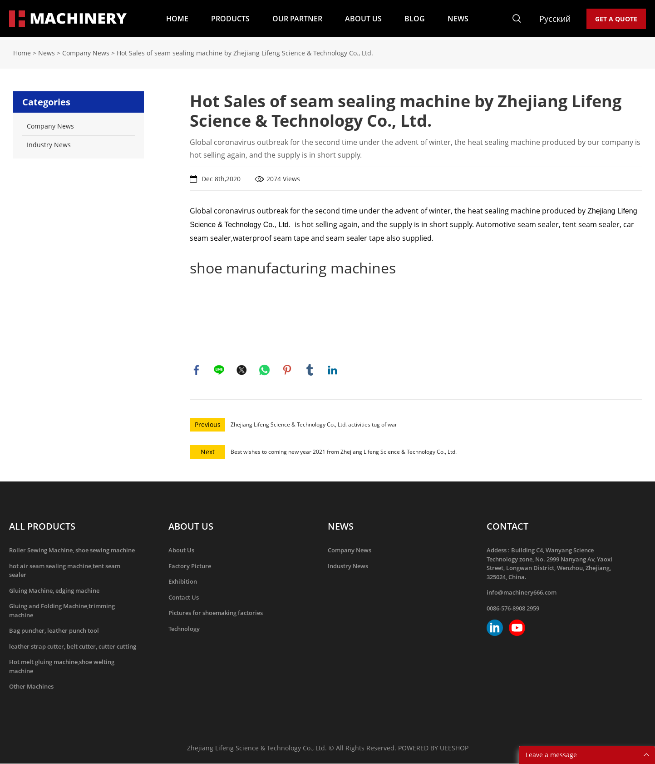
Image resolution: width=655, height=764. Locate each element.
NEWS (458, 19)
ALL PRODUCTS (42, 527)
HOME (177, 19)
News (46, 53)
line (219, 370)
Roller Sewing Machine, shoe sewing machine (72, 550)
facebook (196, 370)
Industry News (348, 566)
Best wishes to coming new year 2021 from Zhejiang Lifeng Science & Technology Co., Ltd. (344, 452)
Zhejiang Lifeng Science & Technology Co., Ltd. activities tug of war (314, 425)
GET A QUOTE (616, 19)
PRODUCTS (230, 19)
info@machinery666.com (522, 593)
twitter (242, 370)
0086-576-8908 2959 (513, 609)
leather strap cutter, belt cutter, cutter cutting (72, 647)
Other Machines (31, 687)
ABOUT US (363, 19)
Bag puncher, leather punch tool (54, 631)
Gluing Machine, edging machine (54, 591)
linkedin (333, 370)
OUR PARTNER (297, 19)
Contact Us (183, 598)
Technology (184, 629)
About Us (181, 550)
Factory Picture (189, 566)
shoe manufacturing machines (293, 268)
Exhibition (182, 582)
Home (22, 53)
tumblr (310, 370)
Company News (85, 53)
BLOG (414, 19)
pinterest (287, 370)
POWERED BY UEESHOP (433, 748)
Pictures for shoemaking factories (215, 613)
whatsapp (264, 370)
